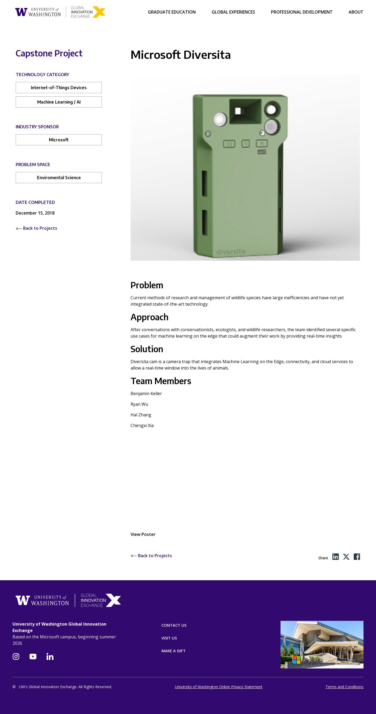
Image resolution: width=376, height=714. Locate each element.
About (356, 12)
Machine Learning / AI (59, 102)
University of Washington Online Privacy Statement (218, 686)
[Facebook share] (357, 556)
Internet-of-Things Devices (59, 87)
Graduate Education (172, 12)
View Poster (143, 534)
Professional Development (302, 12)
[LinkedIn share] (335, 556)
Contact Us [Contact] (173, 625)
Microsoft (59, 139)
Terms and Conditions (344, 686)
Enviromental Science (59, 177)
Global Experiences (233, 12)
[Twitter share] (346, 556)
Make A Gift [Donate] (173, 650)
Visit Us (169, 638)
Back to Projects (36, 228)
